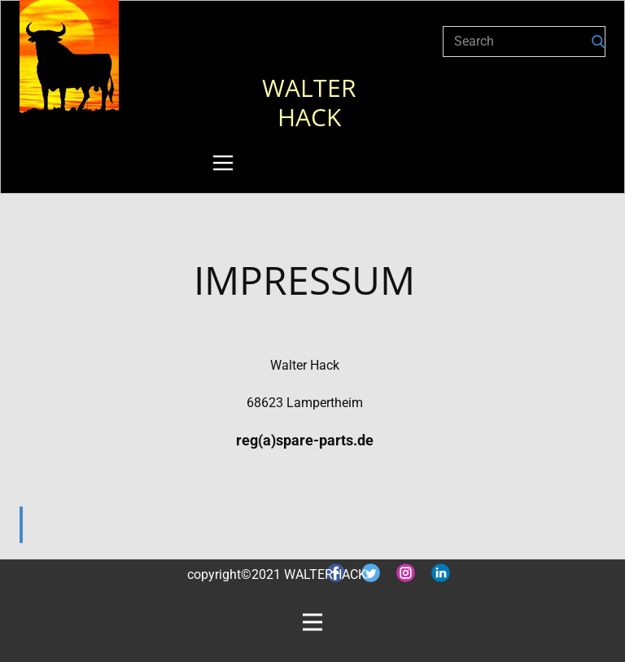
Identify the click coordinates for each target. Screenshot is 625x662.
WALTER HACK (312, 102)
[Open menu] (223, 163)
